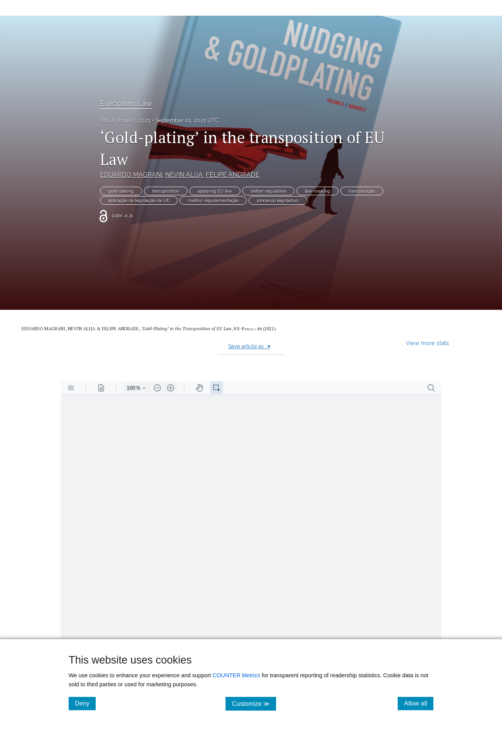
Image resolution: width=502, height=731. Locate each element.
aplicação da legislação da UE (138, 200)
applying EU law (215, 191)
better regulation (268, 191)
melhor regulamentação (213, 200)
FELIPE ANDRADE (232, 174)
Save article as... (249, 346)
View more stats (427, 343)
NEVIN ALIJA (184, 174)
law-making (317, 191)
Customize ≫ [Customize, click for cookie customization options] (254, 703)
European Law (126, 103)
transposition (165, 191)
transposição (362, 191)
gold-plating (121, 191)
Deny (85, 703)
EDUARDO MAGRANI (131, 174)
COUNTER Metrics (236, 675)
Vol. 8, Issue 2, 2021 (125, 120)
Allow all (418, 703)
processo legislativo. (278, 200)
